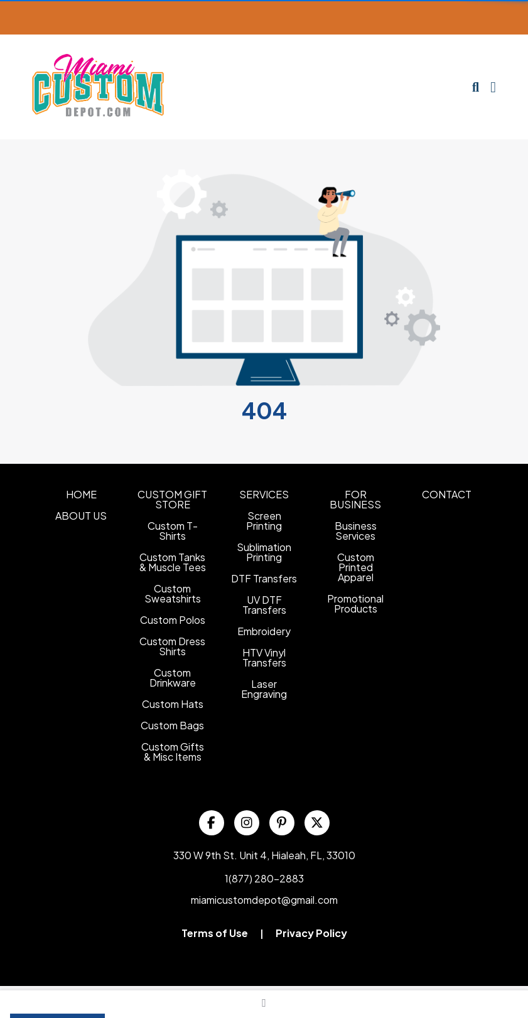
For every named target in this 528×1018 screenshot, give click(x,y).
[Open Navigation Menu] (493, 87)
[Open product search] (475, 87)
